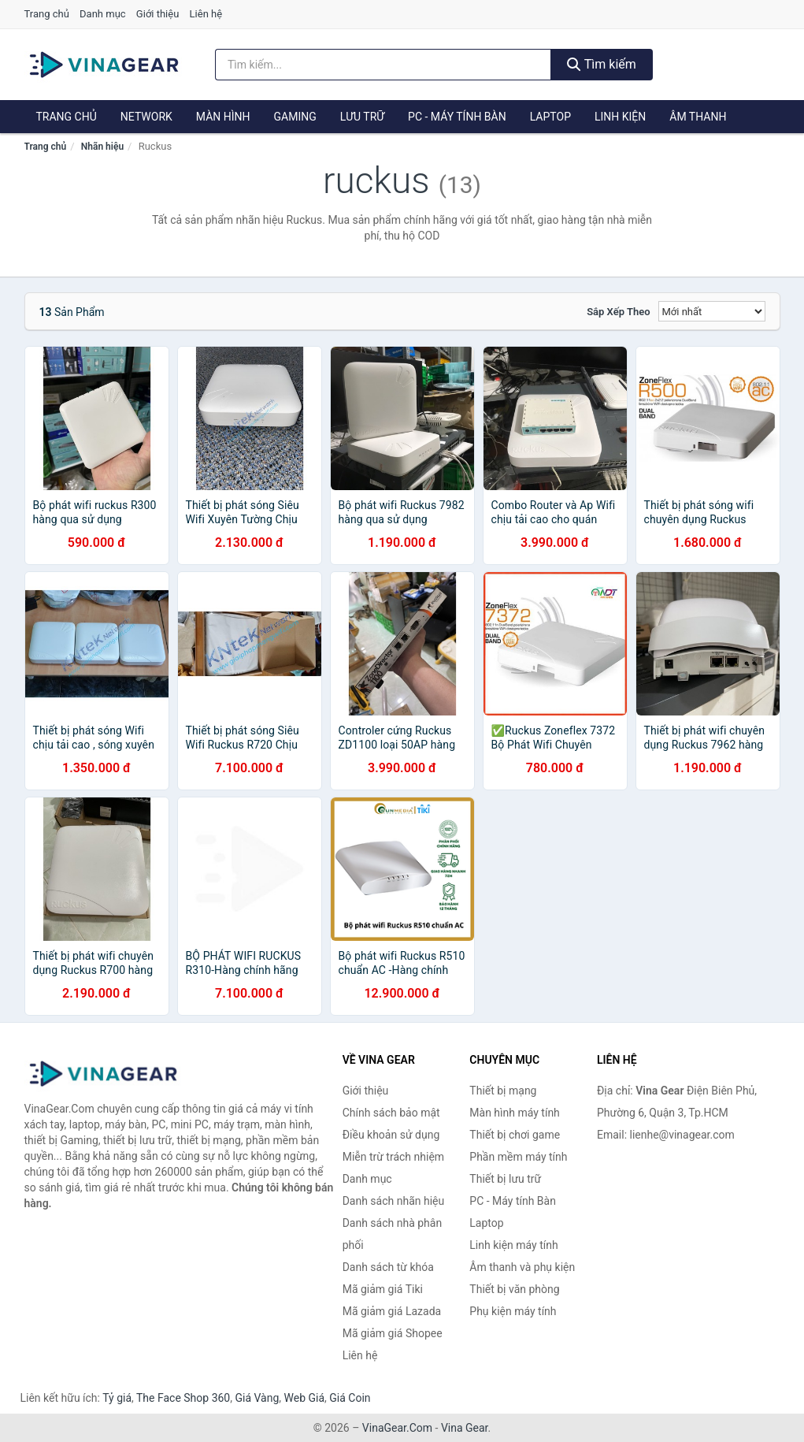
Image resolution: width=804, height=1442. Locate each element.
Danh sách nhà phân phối (393, 1234)
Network (146, 116)
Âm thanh (697, 116)
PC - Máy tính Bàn (457, 116)
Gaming (295, 116)
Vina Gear (464, 1428)
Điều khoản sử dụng (391, 1134)
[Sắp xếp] (711, 311)
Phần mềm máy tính (518, 1156)
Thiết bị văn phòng (514, 1289)
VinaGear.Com (397, 1428)
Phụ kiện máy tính (512, 1311)
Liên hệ (206, 14)
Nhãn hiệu (102, 146)
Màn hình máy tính (514, 1112)
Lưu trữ (362, 116)
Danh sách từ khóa (388, 1267)
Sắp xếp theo (618, 312)
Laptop (550, 116)
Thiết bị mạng (502, 1090)
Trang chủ (46, 14)
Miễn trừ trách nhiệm (393, 1156)
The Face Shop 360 (183, 1398)
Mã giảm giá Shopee (393, 1333)
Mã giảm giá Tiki (383, 1289)
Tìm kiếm (601, 64)
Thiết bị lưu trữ (505, 1179)
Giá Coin (349, 1398)
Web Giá (304, 1398)
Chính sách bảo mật (391, 1112)
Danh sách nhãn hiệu (394, 1201)
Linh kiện (620, 116)
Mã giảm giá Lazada (392, 1311)
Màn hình (223, 116)
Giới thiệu (157, 14)
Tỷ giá (117, 1398)
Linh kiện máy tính (513, 1245)
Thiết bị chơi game (514, 1134)
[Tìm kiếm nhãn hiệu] (383, 64)
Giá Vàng (257, 1398)
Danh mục (103, 14)
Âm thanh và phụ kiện (522, 1267)
